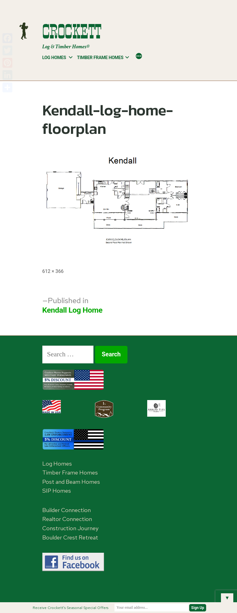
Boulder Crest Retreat (70, 537)
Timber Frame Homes (100, 57)
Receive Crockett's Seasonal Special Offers (70, 607)
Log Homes (54, 57)
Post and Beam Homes (71, 482)
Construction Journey (70, 528)
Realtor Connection (67, 519)
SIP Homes (56, 491)
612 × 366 (53, 271)
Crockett (72, 31)
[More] (139, 56)
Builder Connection (66, 510)
